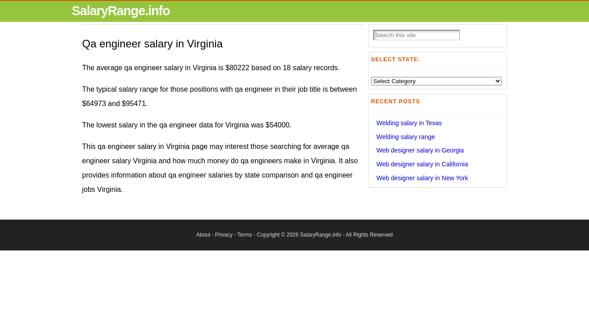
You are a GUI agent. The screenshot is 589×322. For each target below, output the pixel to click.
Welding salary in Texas (409, 123)
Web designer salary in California (422, 164)
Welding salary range (406, 136)
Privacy (224, 235)
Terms (244, 235)
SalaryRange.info (121, 11)
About (203, 235)
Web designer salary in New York (422, 178)
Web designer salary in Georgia (420, 150)
